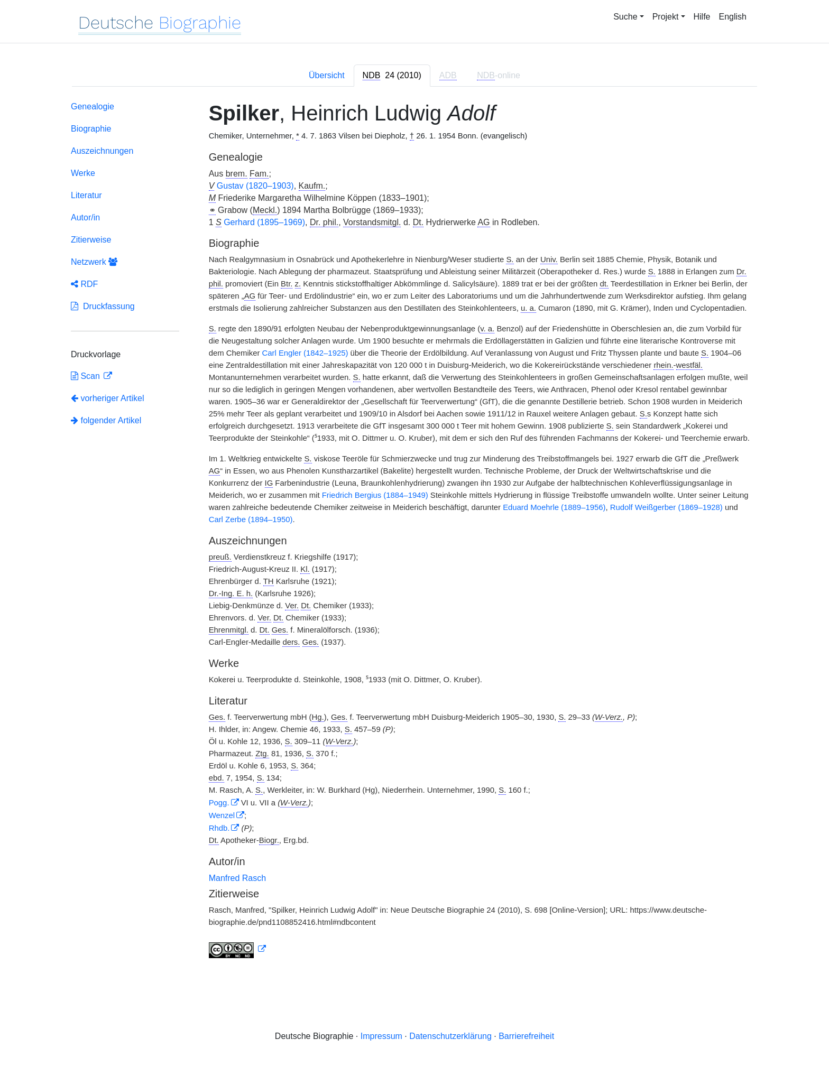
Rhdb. (219, 828)
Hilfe (702, 16)
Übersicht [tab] (327, 75)
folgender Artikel (106, 420)
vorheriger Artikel (107, 398)
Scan (86, 376)
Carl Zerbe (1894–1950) (251, 519)
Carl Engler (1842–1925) (305, 353)
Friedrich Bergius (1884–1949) (375, 495)
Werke (83, 173)
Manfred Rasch (237, 878)
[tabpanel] (414, 532)
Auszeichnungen (102, 150)
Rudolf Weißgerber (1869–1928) (666, 507)
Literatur (86, 195)
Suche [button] (625, 16)
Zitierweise (91, 239)
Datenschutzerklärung (450, 1036)
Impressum (381, 1036)
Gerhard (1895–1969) (264, 222)
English (733, 16)
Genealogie (92, 106)
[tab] (392, 75)
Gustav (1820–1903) (255, 185)
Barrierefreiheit (526, 1036)
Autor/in (85, 217)
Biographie (91, 128)
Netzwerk (94, 261)
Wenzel (222, 815)
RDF (84, 284)
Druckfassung (103, 306)
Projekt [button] (665, 16)
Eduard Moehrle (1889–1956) (554, 507)
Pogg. (219, 803)
